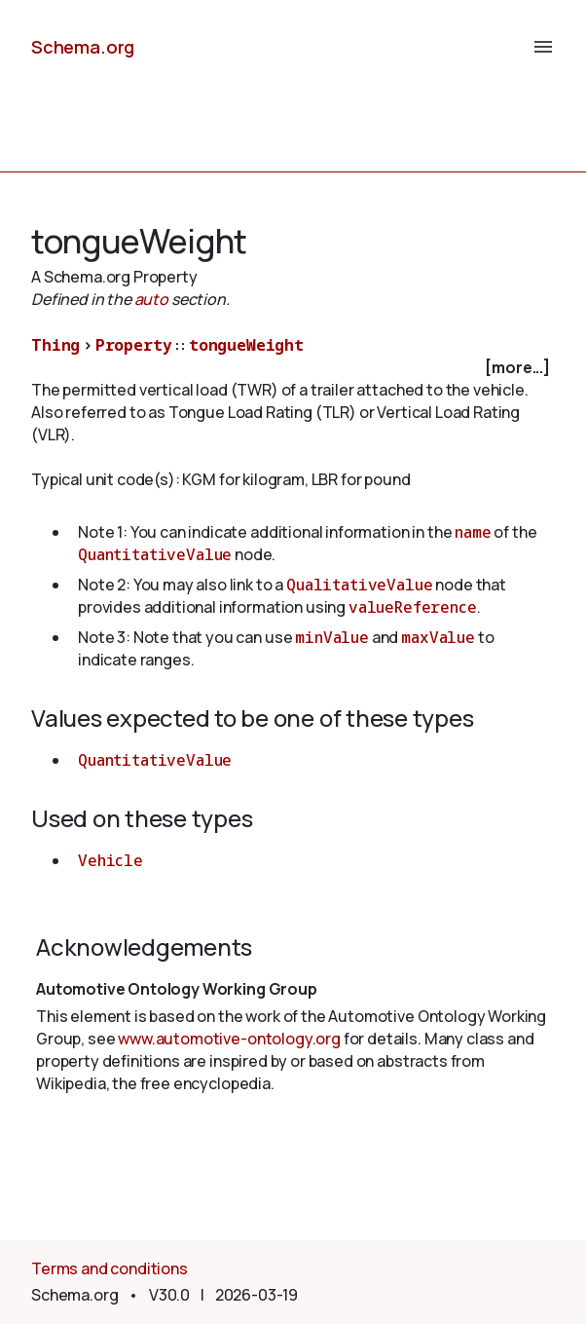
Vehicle (110, 860)
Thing (55, 345)
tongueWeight (246, 345)
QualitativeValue (359, 584)
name (473, 532)
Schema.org (82, 46)
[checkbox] (293, 368)
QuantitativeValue (155, 554)
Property (133, 345)
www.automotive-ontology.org (229, 1038)
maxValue (438, 637)
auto (151, 299)
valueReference (412, 607)
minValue (332, 637)
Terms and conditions (109, 1268)
